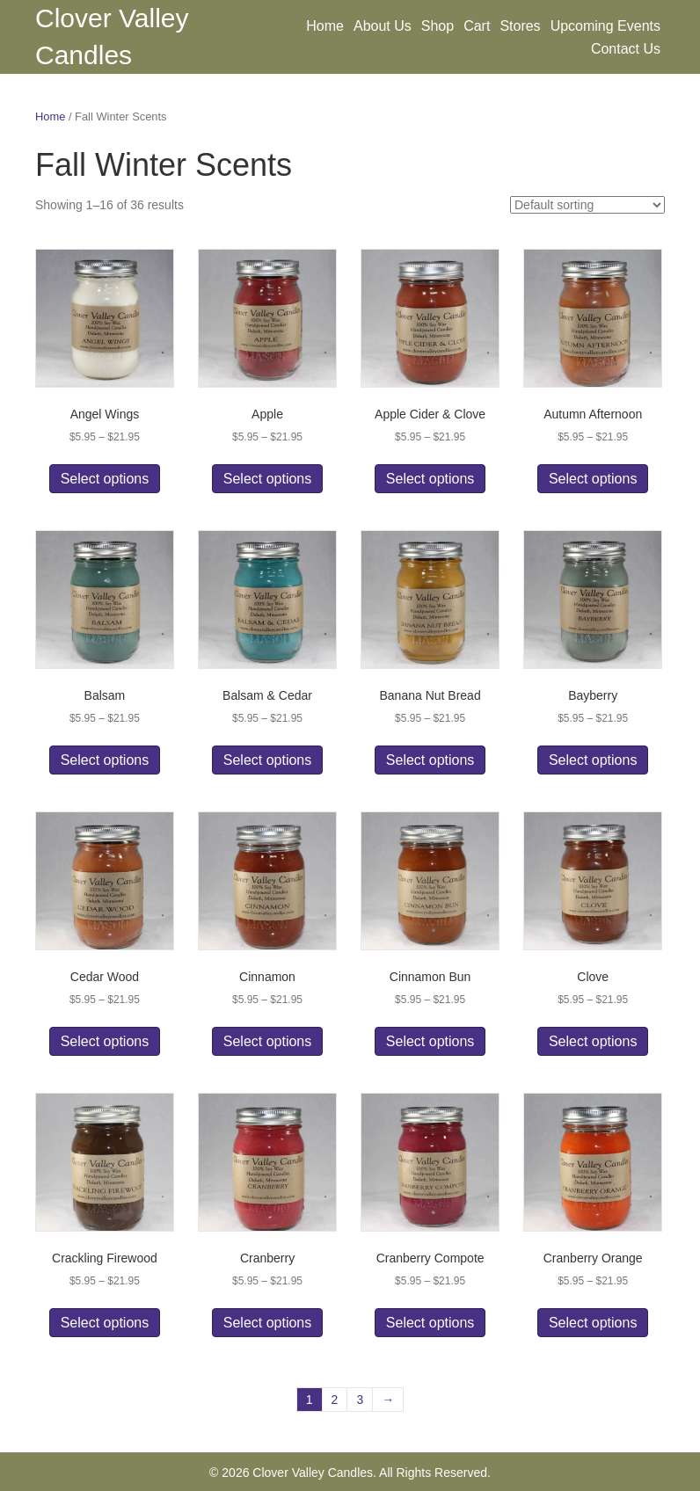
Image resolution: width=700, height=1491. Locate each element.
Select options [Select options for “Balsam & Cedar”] (267, 760)
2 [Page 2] (335, 1400)
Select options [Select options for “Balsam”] (105, 760)
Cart (476, 25)
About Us (383, 25)
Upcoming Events (605, 25)
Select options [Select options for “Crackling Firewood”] (105, 1322)
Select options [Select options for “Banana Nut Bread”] (430, 760)
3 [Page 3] (359, 1400)
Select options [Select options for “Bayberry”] (593, 760)
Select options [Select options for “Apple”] (267, 478)
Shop (437, 25)
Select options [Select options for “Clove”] (593, 1041)
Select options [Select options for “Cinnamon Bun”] (430, 1041)
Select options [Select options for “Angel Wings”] (105, 478)
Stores (519, 25)
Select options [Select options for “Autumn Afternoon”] (593, 478)
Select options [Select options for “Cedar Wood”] (105, 1041)
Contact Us (625, 48)
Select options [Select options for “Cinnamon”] (267, 1041)
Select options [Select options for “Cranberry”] (267, 1322)
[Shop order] (587, 205)
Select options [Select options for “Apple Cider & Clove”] (430, 478)
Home (325, 25)
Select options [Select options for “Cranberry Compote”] (430, 1322)
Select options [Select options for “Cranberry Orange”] (593, 1322)
